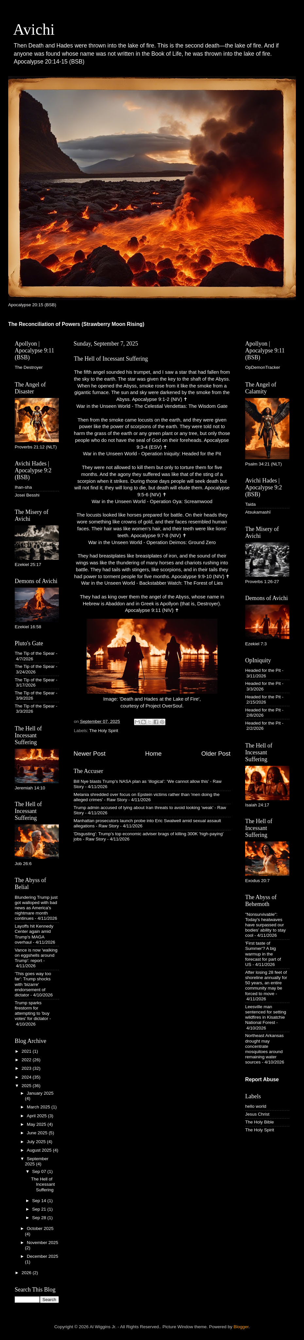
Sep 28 (39, 1217)
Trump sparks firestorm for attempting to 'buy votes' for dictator (32, 1010)
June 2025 (38, 1132)
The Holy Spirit (103, 730)
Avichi (34, 29)
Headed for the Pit (263, 670)
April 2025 (37, 1115)
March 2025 (39, 1106)
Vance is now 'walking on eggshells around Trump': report (36, 955)
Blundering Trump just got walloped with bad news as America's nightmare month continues (36, 908)
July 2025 (37, 1141)
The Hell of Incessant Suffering (43, 1184)
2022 (27, 1059)
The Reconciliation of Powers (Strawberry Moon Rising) (76, 324)
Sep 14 (39, 1200)
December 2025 (42, 1256)
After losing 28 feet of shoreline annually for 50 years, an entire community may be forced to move (266, 983)
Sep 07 (39, 1171)
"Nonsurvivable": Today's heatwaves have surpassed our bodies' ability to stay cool (265, 925)
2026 (27, 1272)
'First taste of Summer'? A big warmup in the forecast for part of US (263, 954)
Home (153, 753)
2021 (27, 1051)
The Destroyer (29, 367)
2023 (27, 1068)
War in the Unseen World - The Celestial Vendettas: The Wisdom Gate (152, 406)
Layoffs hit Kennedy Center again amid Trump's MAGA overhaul (34, 934)
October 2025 (40, 1228)
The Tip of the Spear (35, 653)
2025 (27, 1085)
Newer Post (90, 753)
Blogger (241, 1326)
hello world (255, 1106)
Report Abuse (262, 1079)
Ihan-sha (23, 487)
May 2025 (37, 1124)
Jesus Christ (257, 1114)
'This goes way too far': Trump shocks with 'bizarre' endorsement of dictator (33, 984)
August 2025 (40, 1150)
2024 (27, 1077)
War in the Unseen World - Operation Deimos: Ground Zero (152, 542)
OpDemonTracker (262, 367)
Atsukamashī (258, 512)
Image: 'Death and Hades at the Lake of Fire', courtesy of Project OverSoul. (152, 663)
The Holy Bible (259, 1122)
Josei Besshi (27, 495)
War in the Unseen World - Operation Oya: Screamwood (152, 501)
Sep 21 (39, 1209)
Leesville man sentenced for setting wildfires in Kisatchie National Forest (265, 1014)
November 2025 (42, 1242)
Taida (250, 504)
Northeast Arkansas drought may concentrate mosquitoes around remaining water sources (264, 1049)
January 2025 (40, 1093)
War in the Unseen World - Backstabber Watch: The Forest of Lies (152, 583)
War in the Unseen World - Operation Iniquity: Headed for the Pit (152, 453)
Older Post (215, 753)
